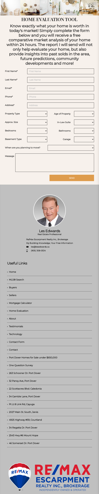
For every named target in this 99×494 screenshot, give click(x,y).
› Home (11, 272)
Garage (66, 139)
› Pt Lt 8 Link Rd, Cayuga (20, 404)
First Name (11, 71)
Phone (9, 96)
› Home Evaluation (17, 311)
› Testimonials (15, 326)
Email (8, 88)
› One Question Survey (20, 365)
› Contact (12, 349)
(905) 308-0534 (38, 250)
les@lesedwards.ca (40, 247)
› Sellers (11, 295)
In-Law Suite (63, 122)
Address (9, 105)
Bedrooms (10, 130)
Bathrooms (64, 130)
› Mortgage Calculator (19, 303)
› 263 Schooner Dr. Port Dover (24, 373)
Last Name (11, 79)
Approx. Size (11, 122)
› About (11, 318)
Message (9, 156)
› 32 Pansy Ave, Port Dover (21, 381)
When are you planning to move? (22, 147)
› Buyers (12, 287)
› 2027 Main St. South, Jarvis (22, 412)
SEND (72, 178)
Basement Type (13, 139)
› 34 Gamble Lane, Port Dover (23, 396)
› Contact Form (15, 342)
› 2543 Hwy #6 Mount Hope (22, 435)
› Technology (14, 334)
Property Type (12, 113)
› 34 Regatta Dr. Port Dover (22, 427)
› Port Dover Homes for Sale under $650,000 (32, 357)
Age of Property (62, 113)
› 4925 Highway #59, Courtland (24, 420)
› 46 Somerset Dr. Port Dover (23, 443)
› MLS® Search (15, 279)
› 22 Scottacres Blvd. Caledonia (24, 388)
